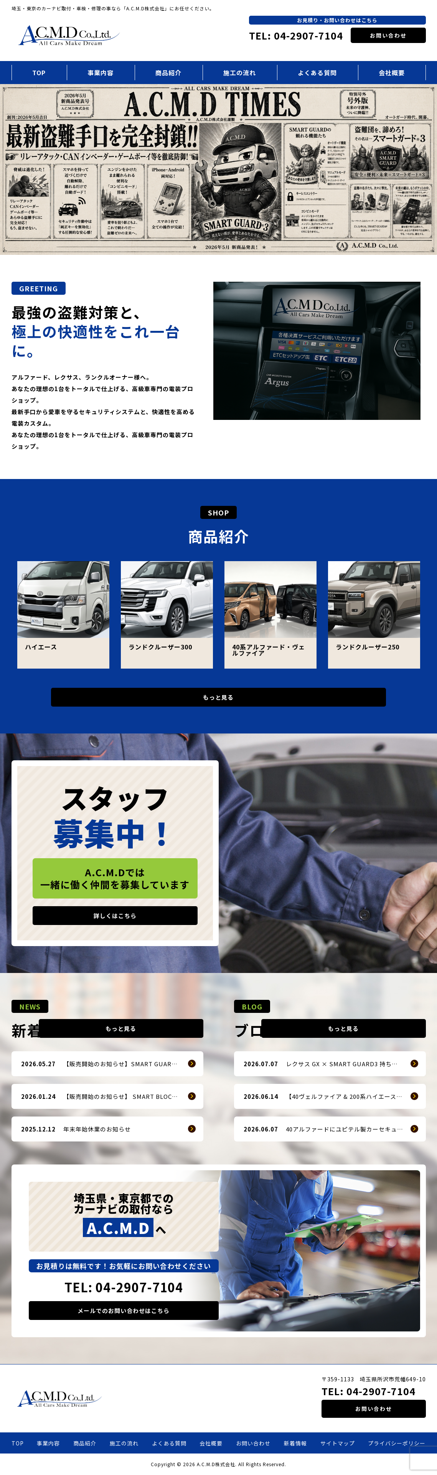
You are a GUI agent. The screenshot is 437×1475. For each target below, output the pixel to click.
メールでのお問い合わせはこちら (124, 1311)
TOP (39, 72)
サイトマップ (337, 1443)
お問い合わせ (388, 35)
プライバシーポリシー (396, 1443)
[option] (218, 169)
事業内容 (100, 72)
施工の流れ (239, 72)
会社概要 (392, 72)
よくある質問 (317, 72)
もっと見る (218, 697)
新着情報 (295, 1443)
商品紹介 (168, 72)
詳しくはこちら (115, 916)
